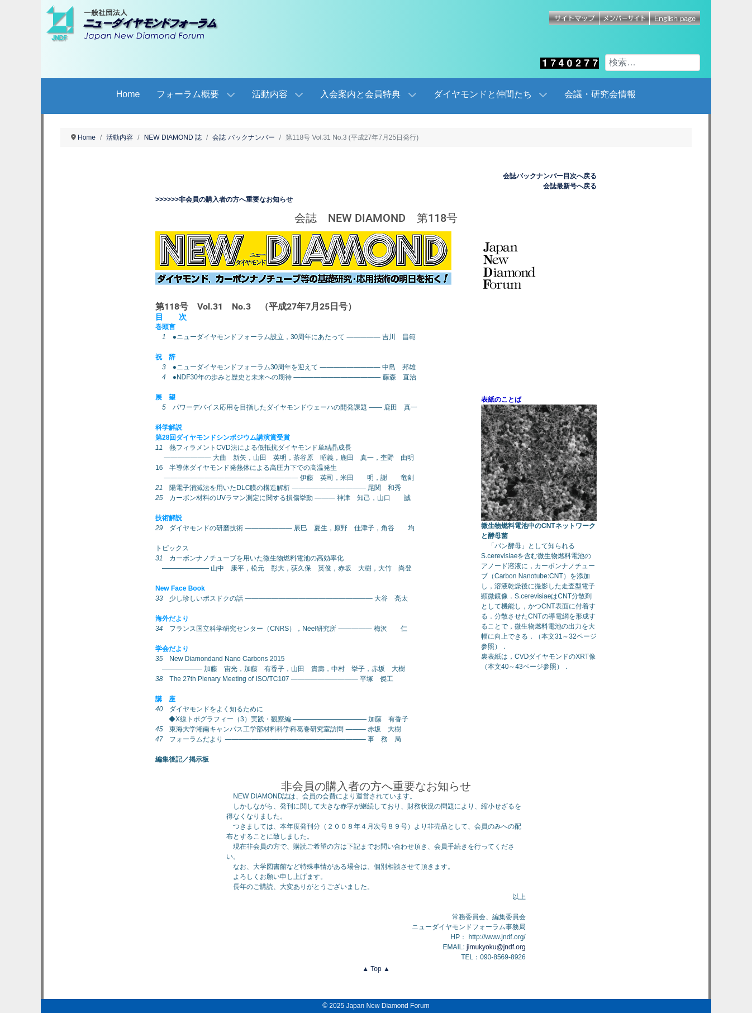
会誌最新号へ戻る (570, 186)
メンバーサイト (624, 18)
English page (675, 18)
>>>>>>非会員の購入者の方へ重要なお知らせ (224, 199)
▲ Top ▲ (376, 969)
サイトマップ (574, 18)
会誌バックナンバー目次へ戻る (550, 176)
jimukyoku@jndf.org (496, 947)
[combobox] (652, 62)
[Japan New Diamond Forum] (144, 23)
